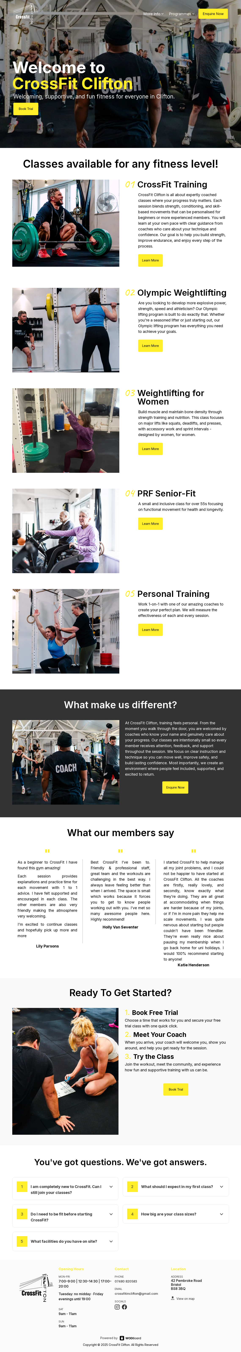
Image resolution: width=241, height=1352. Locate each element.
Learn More (150, 260)
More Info (154, 14)
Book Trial (26, 109)
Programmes (182, 14)
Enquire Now (213, 14)
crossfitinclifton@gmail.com (136, 1294)
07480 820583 (126, 1281)
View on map (185, 1298)
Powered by (109, 1338)
